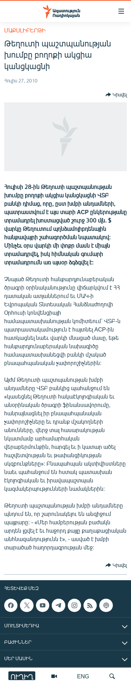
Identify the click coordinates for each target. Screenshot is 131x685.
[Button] (116, 94)
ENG (83, 676)
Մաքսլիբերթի (24, 30)
